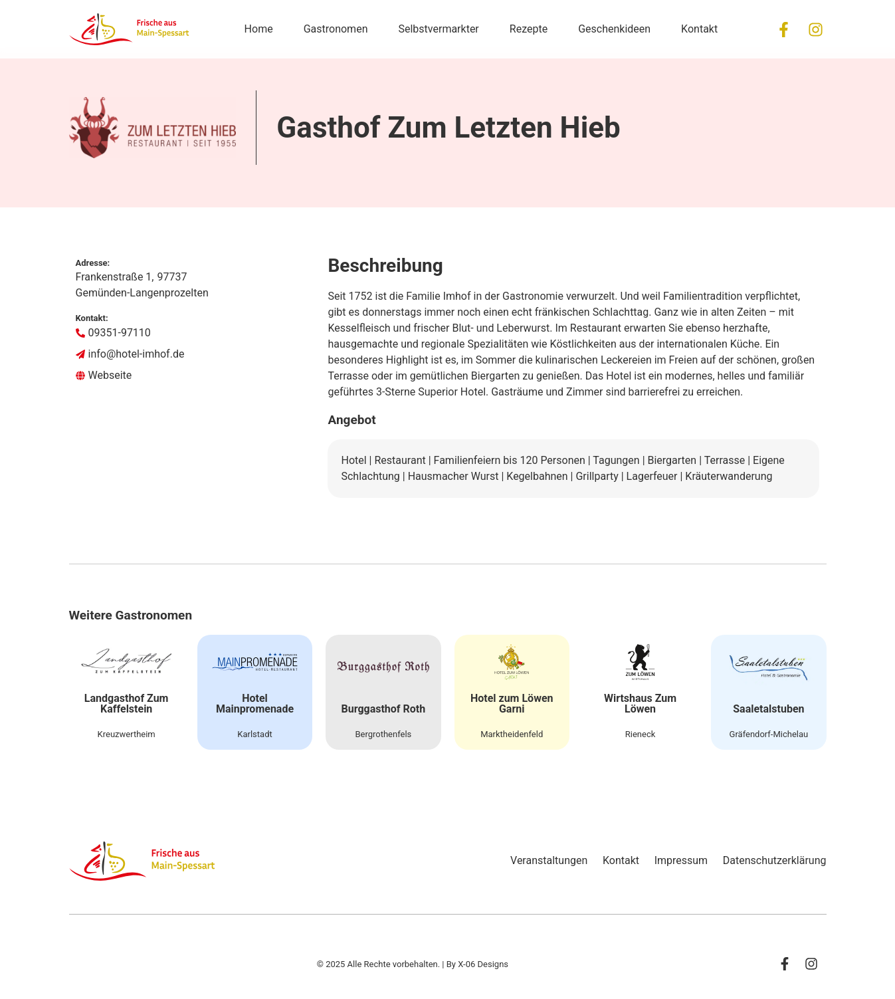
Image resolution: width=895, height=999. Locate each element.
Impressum (674, 871)
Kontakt (607, 871)
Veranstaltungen (528, 871)
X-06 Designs (483, 975)
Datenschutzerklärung (775, 871)
